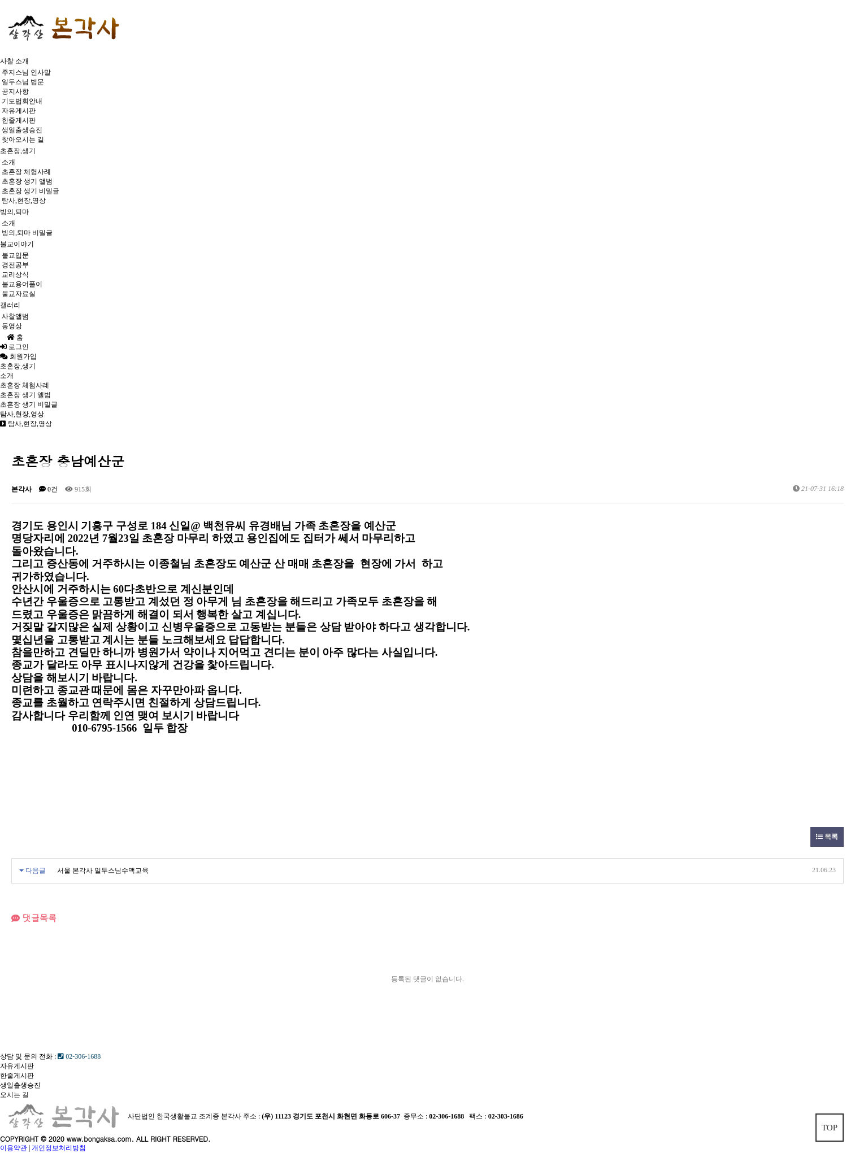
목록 (827, 837)
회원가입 (22, 356)
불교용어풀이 (22, 284)
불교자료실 (19, 294)
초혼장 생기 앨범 (27, 181)
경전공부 (15, 265)
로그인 (14, 347)
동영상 (12, 326)
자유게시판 (19, 111)
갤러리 (10, 305)
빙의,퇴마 (14, 212)
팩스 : (478, 1116)
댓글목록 (34, 918)
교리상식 (15, 275)
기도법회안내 (22, 101)
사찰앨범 (15, 316)
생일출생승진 (22, 130)
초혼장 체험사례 (26, 172)
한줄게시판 (19, 120)
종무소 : (416, 1116)
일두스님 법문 (23, 82)
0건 (48, 489)
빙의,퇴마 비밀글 (27, 233)
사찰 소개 (14, 61)
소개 (8, 162)
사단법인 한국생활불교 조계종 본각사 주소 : (194, 1116)
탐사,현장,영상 (24, 201)
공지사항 (15, 91)
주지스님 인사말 (26, 72)
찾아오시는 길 (23, 139)
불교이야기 (17, 244)
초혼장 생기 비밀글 (30, 191)
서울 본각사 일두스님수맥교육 (103, 870)
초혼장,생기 (18, 151)
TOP (829, 1127)
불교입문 (15, 255)
